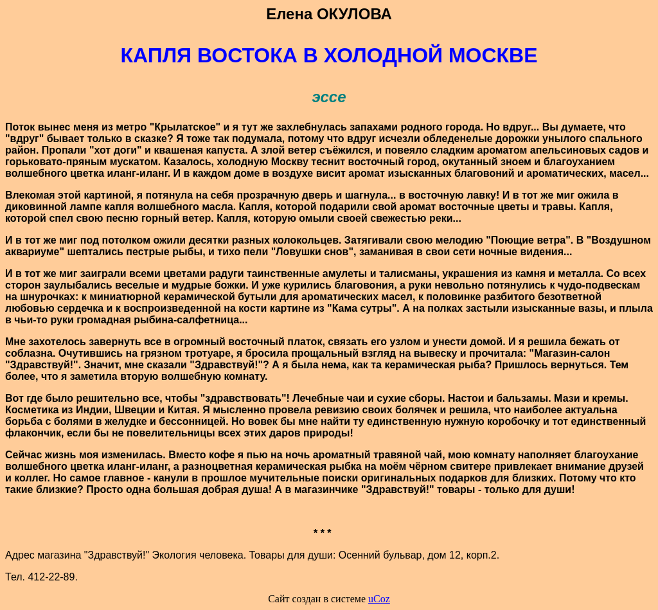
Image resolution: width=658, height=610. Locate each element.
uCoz (379, 598)
